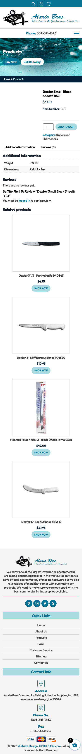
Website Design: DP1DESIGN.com (39, 746)
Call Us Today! (32, 62)
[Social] (28, 603)
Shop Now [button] (41, 288)
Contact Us (41, 662)
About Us (41, 631)
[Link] (41, 17)
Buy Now (10, 62)
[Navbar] (76, 33)
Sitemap (41, 656)
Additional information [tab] (20, 147)
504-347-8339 (41, 731)
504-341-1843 (46, 33)
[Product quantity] (48, 126)
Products (41, 637)
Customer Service (41, 650)
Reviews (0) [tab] (48, 147)
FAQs (41, 644)
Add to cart (66, 126)
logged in (24, 200)
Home (6, 79)
